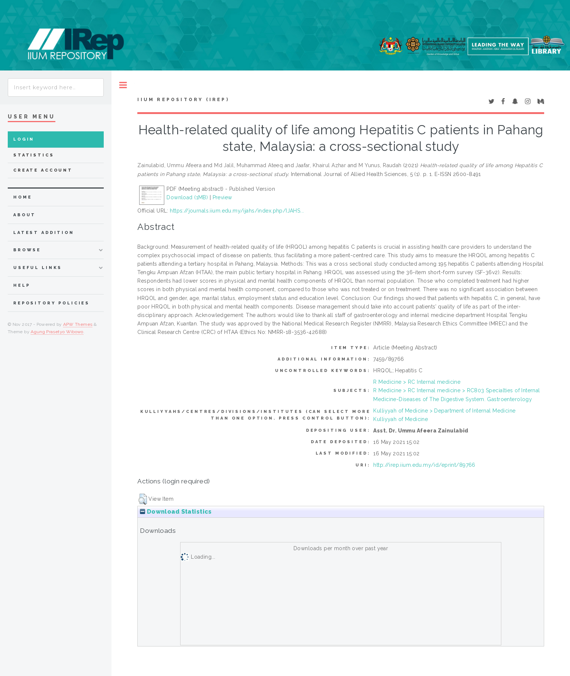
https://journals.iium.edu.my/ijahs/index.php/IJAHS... (237, 211)
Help (21, 285)
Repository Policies (51, 303)
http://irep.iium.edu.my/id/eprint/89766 (424, 465)
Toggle (123, 85)
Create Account (43, 170)
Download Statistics (176, 511)
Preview (222, 197)
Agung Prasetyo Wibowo (57, 331)
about (24, 215)
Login (23, 139)
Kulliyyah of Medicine (400, 419)
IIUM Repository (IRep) (183, 99)
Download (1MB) (187, 197)
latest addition (43, 232)
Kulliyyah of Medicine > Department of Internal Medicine (444, 411)
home (22, 197)
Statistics (33, 155)
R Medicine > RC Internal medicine (416, 382)
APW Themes (78, 324)
